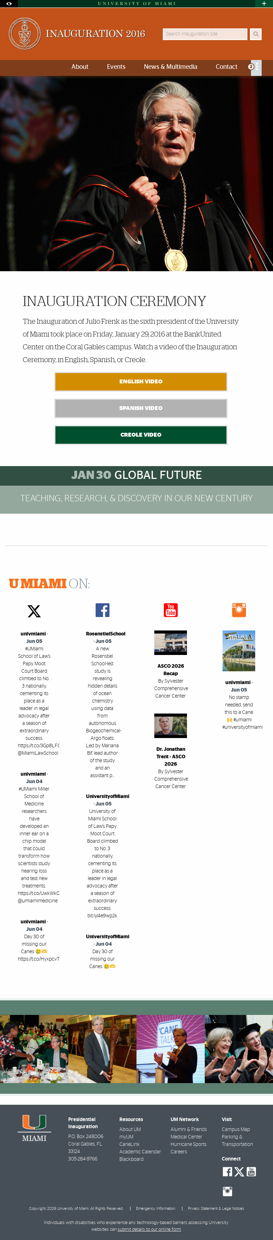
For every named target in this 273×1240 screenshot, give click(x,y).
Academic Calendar (140, 1151)
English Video (140, 381)
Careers (179, 1151)
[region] (34, 1049)
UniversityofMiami (107, 796)
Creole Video (141, 435)
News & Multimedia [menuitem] (170, 67)
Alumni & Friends (189, 1129)
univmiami (33, 634)
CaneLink (129, 1144)
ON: (49, 584)
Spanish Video (140, 408)
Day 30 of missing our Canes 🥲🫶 (102, 959)
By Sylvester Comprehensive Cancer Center (171, 689)
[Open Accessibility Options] (9, 3)
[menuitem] (256, 68)
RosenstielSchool (105, 634)
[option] (136, 173)
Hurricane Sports (189, 1144)
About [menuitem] (80, 67)
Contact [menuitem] (226, 67)
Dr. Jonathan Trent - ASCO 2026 (170, 757)
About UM (130, 1129)
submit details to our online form (149, 1229)
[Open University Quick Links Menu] (264, 3)
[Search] (256, 34)
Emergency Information (155, 1209)
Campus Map (236, 1129)
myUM (126, 1137)
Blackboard (131, 1159)
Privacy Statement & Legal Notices (216, 1209)
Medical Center (186, 1137)
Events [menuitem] (116, 67)
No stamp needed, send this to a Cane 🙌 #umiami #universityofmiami (243, 712)
